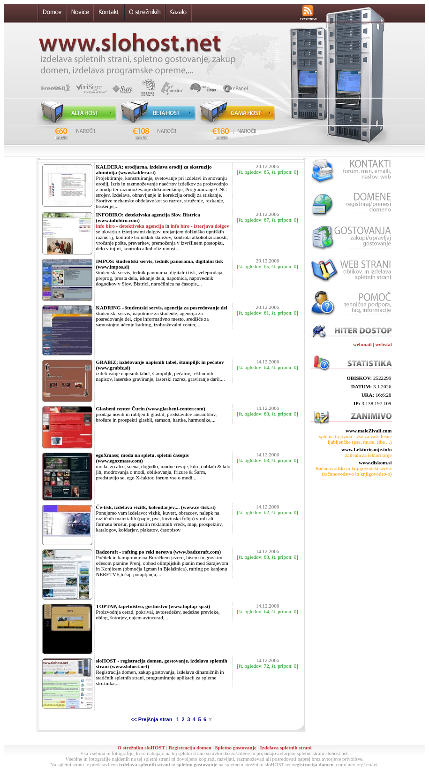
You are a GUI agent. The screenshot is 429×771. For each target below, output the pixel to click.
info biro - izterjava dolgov (200, 226)
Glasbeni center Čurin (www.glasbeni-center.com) (150, 408)
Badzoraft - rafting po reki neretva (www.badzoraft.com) (158, 552)
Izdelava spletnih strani (286, 747)
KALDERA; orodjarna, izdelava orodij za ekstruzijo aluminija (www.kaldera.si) (154, 169)
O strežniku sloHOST (141, 747)
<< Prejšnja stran (152, 719)
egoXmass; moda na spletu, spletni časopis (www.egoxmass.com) (142, 457)
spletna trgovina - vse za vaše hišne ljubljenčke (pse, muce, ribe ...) (355, 439)
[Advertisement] (351, 518)
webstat (383, 344)
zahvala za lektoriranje (368, 455)
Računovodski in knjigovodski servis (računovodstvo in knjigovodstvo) (354, 471)
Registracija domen (189, 747)
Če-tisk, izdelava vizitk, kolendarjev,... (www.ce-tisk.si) (156, 507)
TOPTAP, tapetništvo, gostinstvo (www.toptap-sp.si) (153, 606)
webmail (362, 344)
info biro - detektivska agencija (130, 226)
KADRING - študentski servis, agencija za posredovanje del (161, 307)
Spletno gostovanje (235, 747)
